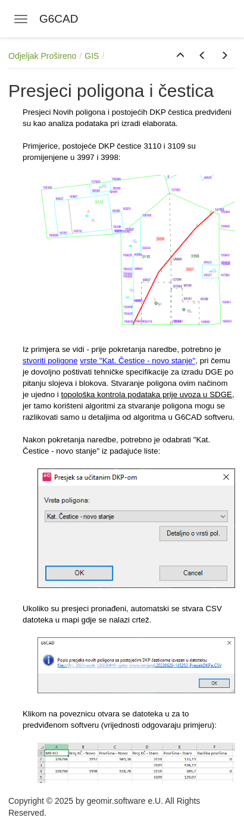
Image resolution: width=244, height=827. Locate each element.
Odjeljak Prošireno (42, 56)
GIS (92, 56)
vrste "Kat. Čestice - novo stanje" (137, 360)
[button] (180, 55)
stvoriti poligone (50, 360)
